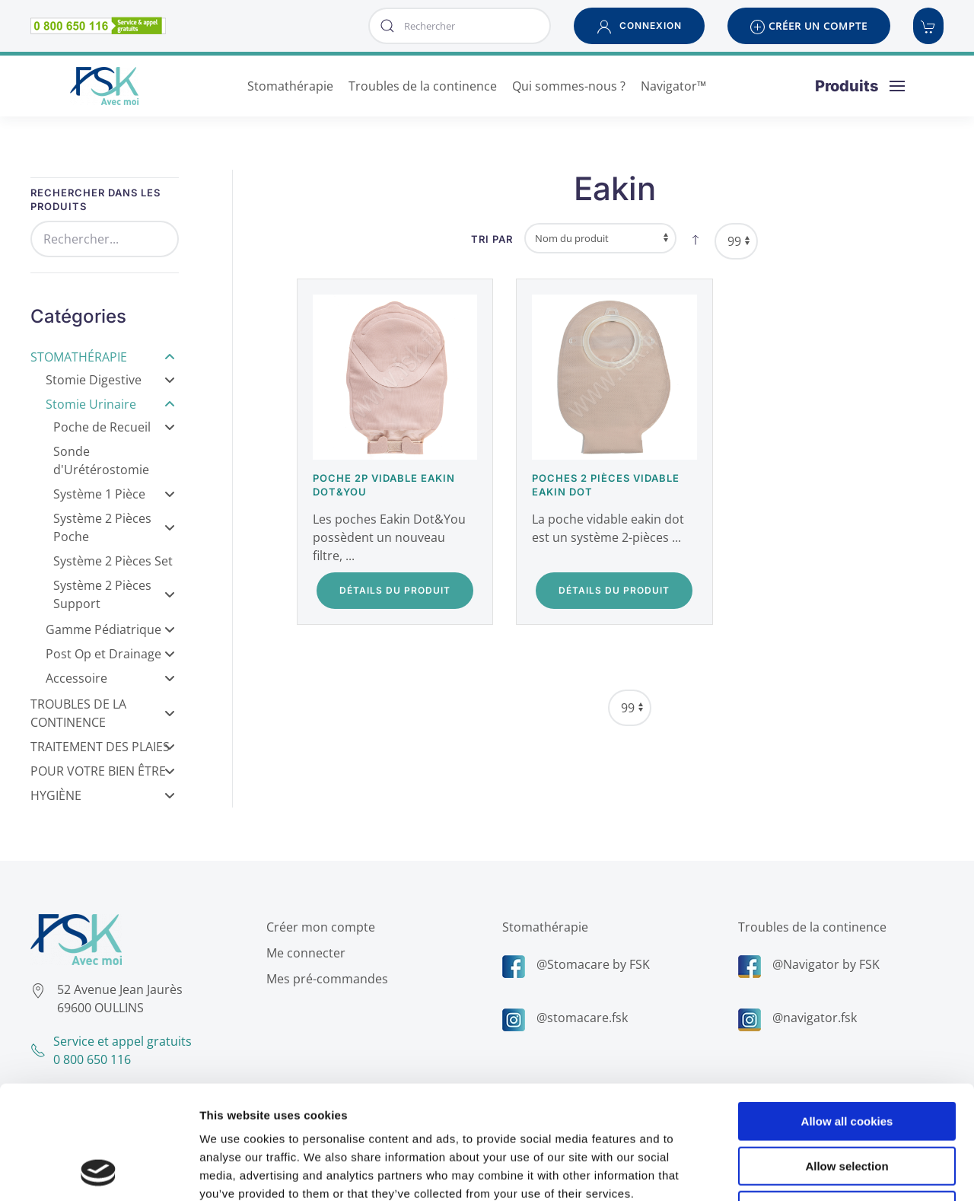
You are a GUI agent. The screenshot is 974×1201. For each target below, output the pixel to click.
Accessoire (110, 678)
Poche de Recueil (114, 427)
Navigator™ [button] (673, 86)
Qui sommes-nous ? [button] (568, 86)
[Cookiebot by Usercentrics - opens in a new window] (98, 1171)
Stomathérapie (102, 357)
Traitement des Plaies (102, 746)
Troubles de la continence (810, 927)
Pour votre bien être (102, 771)
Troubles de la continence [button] (423, 86)
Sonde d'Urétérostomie (101, 460)
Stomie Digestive (110, 380)
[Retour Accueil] (103, 86)
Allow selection (846, 1059)
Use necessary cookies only (847, 1103)
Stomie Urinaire (110, 404)
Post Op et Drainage (110, 654)
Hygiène (102, 795)
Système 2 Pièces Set (113, 561)
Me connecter (303, 953)
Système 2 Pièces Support (114, 594)
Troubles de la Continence (102, 713)
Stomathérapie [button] (290, 86)
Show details (798, 1170)
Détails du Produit (394, 590)
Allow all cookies (847, 1014)
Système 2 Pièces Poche (114, 527)
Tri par (492, 239)
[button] (639, 26)
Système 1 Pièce (114, 494)
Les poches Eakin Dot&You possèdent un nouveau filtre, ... (389, 537)
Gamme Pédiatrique (110, 629)
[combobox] (459, 26)
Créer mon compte (318, 927)
